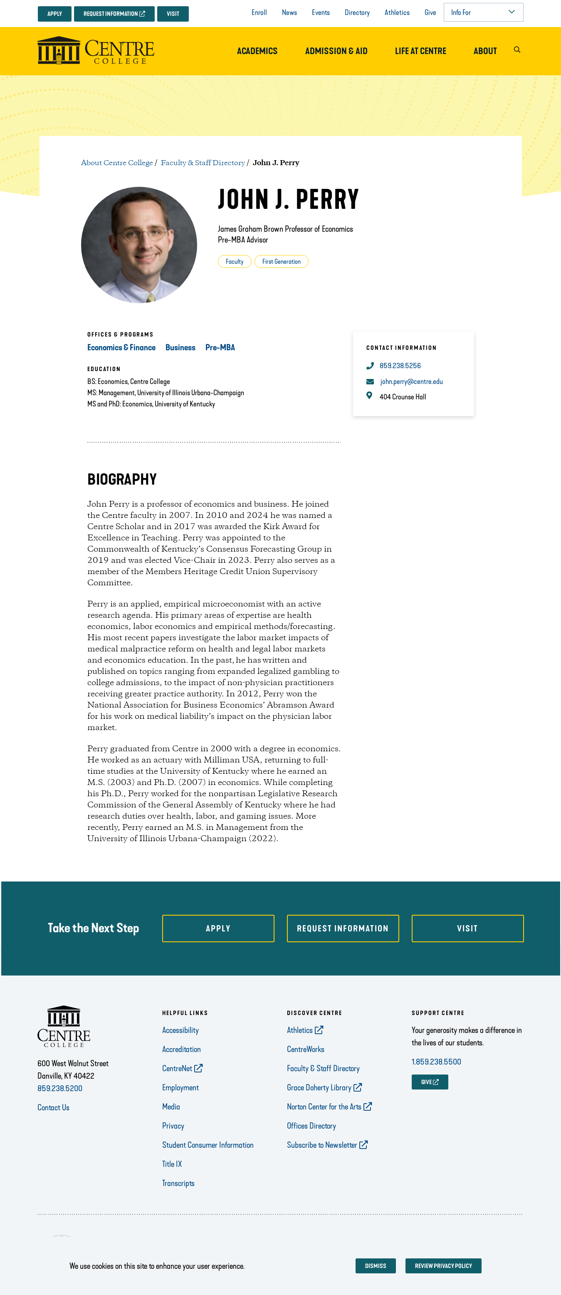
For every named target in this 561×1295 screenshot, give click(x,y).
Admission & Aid (336, 51)
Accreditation (181, 1049)
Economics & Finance (121, 347)
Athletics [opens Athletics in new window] (300, 1030)
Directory (357, 12)
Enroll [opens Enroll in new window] (259, 12)
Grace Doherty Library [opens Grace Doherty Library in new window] (319, 1087)
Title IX (172, 1164)
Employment (180, 1087)
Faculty (235, 261)
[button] (517, 51)
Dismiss (375, 1266)
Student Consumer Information (208, 1145)
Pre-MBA (220, 347)
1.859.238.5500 (436, 1062)
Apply (54, 13)
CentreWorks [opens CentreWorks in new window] (305, 1049)
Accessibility (180, 1030)
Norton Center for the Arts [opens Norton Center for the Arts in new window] (324, 1107)
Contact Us (53, 1107)
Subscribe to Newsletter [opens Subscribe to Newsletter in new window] (322, 1145)
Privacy (173, 1126)
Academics (257, 51)
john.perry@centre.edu (412, 381)
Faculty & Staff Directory (203, 163)
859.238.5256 (400, 365)
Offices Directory (311, 1126)
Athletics (397, 12)
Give (430, 12)
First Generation (281, 261)
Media (171, 1107)
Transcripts (178, 1183)
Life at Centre (420, 51)
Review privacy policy (443, 1266)
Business (180, 347)
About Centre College (117, 163)
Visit (173, 13)
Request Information (111, 13)
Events (321, 12)
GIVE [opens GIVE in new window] (426, 1082)
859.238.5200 (59, 1088)
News (289, 12)
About (485, 51)
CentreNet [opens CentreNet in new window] (177, 1068)
